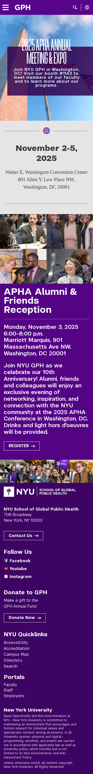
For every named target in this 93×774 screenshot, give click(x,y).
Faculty (10, 684)
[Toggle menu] (5, 7)
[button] (75, 7)
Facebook (20, 560)
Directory (13, 660)
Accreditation (17, 648)
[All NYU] (87, 7)
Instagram (20, 576)
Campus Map (16, 654)
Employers (14, 695)
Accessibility (16, 642)
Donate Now (22, 617)
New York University (28, 710)
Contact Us (20, 535)
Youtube (18, 568)
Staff (8, 690)
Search (10, 666)
